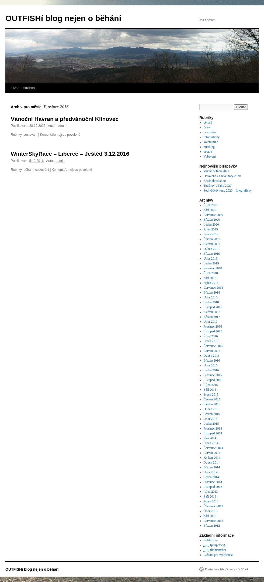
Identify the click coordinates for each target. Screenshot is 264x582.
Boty (207, 127)
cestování (30, 135)
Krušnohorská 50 (215, 181)
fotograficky (212, 137)
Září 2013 (210, 496)
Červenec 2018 (213, 288)
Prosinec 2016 (213, 326)
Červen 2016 (212, 351)
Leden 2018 (211, 302)
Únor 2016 (211, 365)
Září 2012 (210, 516)
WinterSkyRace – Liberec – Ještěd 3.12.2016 (70, 154)
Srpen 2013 (211, 501)
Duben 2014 (212, 462)
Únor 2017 (211, 322)
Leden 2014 (211, 477)
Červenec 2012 (213, 521)
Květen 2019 (212, 244)
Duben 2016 (212, 356)
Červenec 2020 (213, 215)
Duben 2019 (212, 249)
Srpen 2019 (211, 234)
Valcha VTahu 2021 (216, 171)
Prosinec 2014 (213, 428)
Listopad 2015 (213, 380)
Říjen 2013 (211, 491)
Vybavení (210, 156)
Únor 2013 (211, 511)
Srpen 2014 (211, 443)
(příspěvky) (214, 545)
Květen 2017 (212, 312)
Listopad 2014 (213, 433)
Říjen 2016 (211, 336)
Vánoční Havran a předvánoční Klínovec (65, 119)
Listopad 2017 (213, 307)
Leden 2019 (211, 263)
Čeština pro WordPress (218, 555)
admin (61, 126)
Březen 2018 (212, 292)
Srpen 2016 (211, 341)
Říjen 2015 (211, 385)
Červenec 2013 (213, 506)
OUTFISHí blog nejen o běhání (63, 18)
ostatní (208, 152)
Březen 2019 (212, 254)
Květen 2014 (212, 458)
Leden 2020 (211, 224)
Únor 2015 (211, 419)
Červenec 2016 (213, 346)
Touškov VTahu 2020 (217, 186)
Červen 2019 (212, 239)
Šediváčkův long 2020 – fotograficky (228, 190)
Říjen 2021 (211, 205)
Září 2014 (210, 438)
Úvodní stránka (23, 88)
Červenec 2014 (213, 448)
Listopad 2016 (213, 331)
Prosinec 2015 (213, 375)
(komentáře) (215, 550)
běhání (28, 170)
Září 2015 (210, 390)
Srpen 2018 (211, 283)
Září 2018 (210, 278)
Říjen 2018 (211, 273)
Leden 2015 (211, 424)
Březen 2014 (212, 467)
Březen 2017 (212, 317)
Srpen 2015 (211, 394)
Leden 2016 (211, 370)
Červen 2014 (212, 453)
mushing (209, 147)
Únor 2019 (211, 258)
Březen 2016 (212, 360)
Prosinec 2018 (213, 268)
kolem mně (211, 142)
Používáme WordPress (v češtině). (227, 569)
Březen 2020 (212, 220)
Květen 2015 (212, 404)
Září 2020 (210, 210)
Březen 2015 (212, 414)
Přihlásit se (211, 540)
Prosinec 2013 (213, 482)
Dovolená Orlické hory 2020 (222, 176)
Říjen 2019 (211, 229)
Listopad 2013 (213, 487)
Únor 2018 (211, 297)
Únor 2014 (211, 472)
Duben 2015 (212, 409)
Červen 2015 (212, 399)
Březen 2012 (212, 525)
